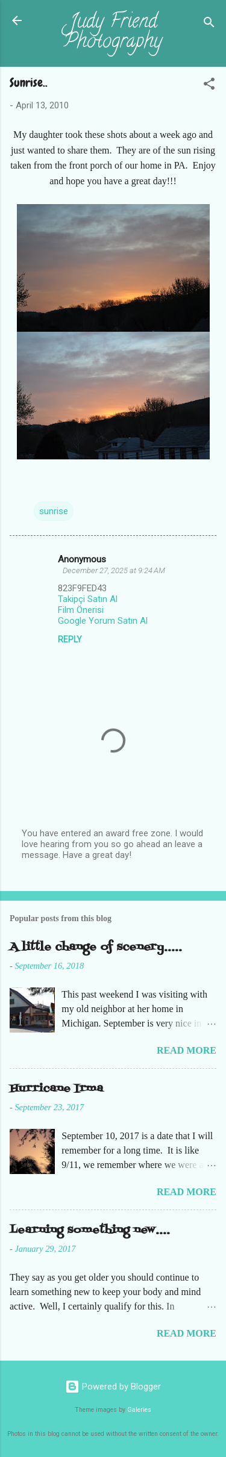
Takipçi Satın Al (88, 599)
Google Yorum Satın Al (103, 620)
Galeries (139, 1410)
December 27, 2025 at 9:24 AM (114, 570)
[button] (209, 85)
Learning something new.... (90, 1230)
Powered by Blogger (113, 1386)
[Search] (209, 24)
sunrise (53, 511)
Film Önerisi (81, 609)
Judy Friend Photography (113, 32)
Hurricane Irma (56, 1089)
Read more (186, 1050)
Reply (70, 639)
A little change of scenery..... (96, 947)
